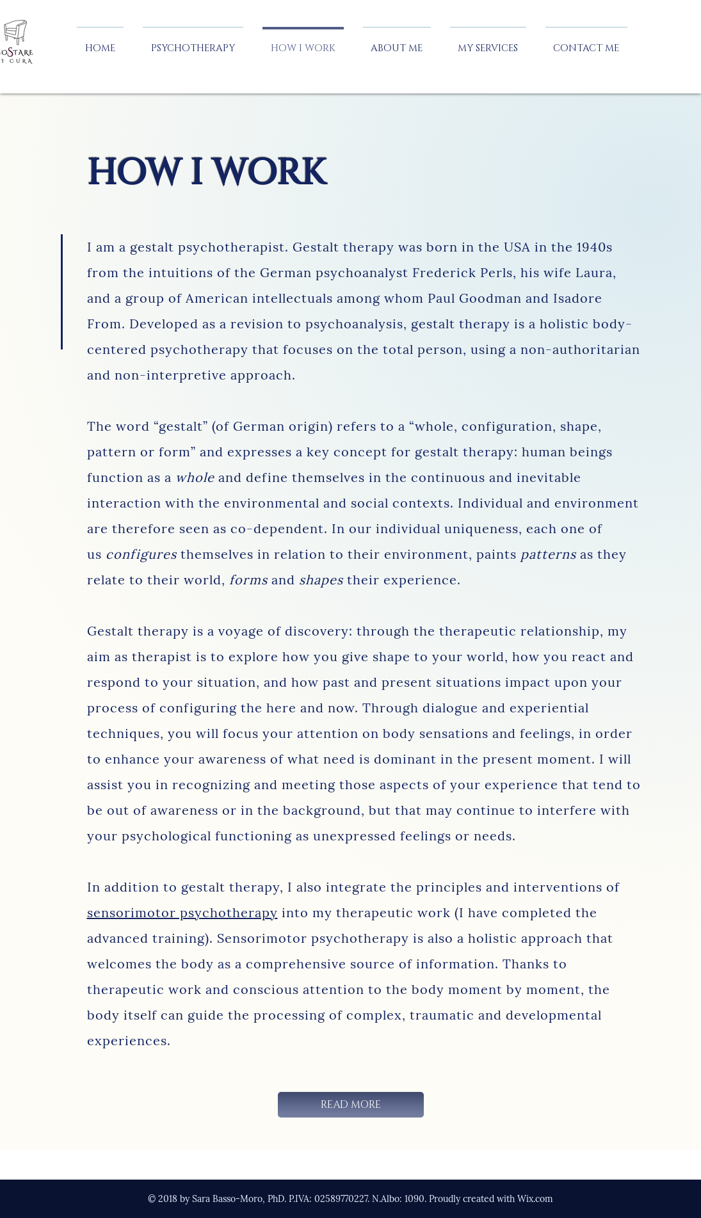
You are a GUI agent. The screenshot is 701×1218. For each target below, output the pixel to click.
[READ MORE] (351, 1105)
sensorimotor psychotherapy (182, 912)
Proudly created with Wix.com (491, 1199)
